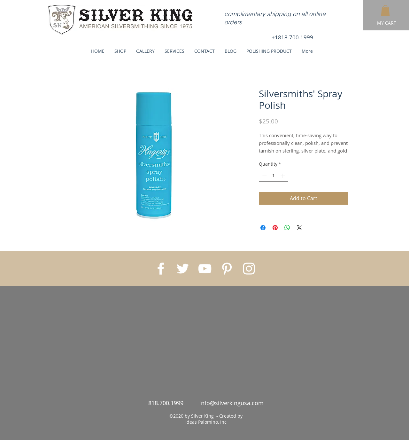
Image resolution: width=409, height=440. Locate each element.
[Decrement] (264, 175)
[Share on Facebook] (263, 228)
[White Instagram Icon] (249, 269)
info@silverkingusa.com (231, 403)
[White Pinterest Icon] (227, 269)
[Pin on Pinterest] (275, 228)
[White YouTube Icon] (205, 269)
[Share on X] (299, 228)
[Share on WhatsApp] (287, 228)
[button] (385, 10)
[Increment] (283, 175)
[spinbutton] (273, 175)
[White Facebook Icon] (161, 269)
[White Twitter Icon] (183, 269)
